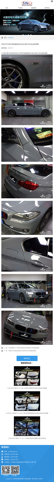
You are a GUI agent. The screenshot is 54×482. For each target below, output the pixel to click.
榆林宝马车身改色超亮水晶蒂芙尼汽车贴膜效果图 (22, 350)
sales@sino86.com (12, 451)
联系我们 (47, 8)
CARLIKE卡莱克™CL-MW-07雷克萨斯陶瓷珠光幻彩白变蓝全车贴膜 (27, 413)
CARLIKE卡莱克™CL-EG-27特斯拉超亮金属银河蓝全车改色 (27, 438)
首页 (6, 8)
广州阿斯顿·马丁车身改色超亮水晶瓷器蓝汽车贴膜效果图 (23, 348)
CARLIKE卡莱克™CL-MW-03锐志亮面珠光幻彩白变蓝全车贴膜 (27, 388)
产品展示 (20, 8)
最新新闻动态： (27, 363)
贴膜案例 (33, 8)
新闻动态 (10, 37)
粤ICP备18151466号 (37, 478)
